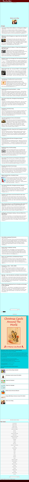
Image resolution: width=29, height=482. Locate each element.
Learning (14, 440)
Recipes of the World (14, 459)
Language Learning (14, 437)
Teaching (14, 468)
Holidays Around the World (14, 436)
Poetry (14, 453)
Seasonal (14, 465)
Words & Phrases (14, 472)
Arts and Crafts (15, 423)
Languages (14, 439)
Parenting (14, 449)
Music (14, 446)
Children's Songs (14, 426)
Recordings (14, 462)
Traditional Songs (14, 469)
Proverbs (14, 455)
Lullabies (14, 442)
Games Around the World (14, 433)
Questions (14, 456)
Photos (14, 452)
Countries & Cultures (14, 427)
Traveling (14, 471)
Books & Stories (14, 424)
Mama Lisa (14, 443)
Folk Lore (14, 430)
